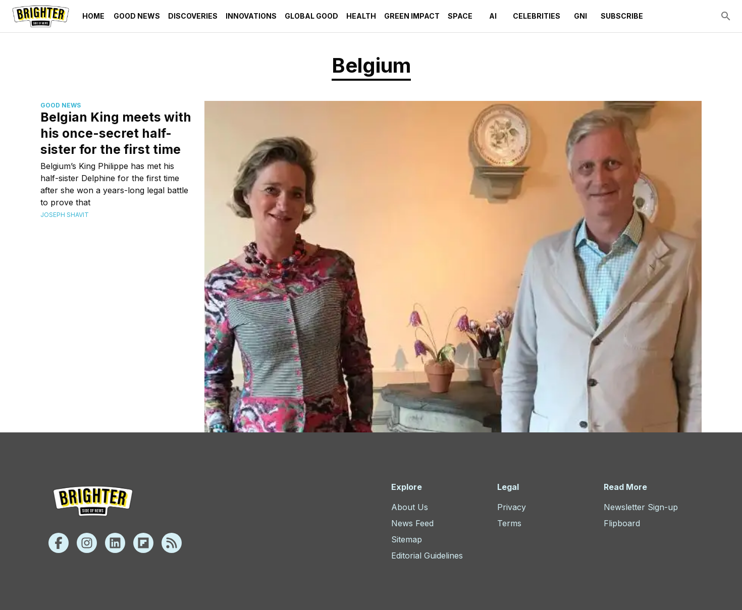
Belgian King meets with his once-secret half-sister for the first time (115, 133)
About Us (409, 507)
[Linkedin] (115, 543)
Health (361, 16)
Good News (137, 16)
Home (93, 16)
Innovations (251, 16)
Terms (509, 523)
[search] (726, 16)
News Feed (412, 523)
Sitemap (406, 539)
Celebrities (536, 16)
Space (460, 16)
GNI (580, 16)
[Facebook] (58, 543)
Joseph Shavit (64, 214)
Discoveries (193, 16)
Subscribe (622, 16)
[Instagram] (87, 543)
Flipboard (622, 523)
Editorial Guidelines (427, 555)
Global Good (311, 16)
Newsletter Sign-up (641, 507)
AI (492, 16)
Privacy (511, 507)
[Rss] (172, 543)
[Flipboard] (143, 543)
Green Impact (412, 16)
